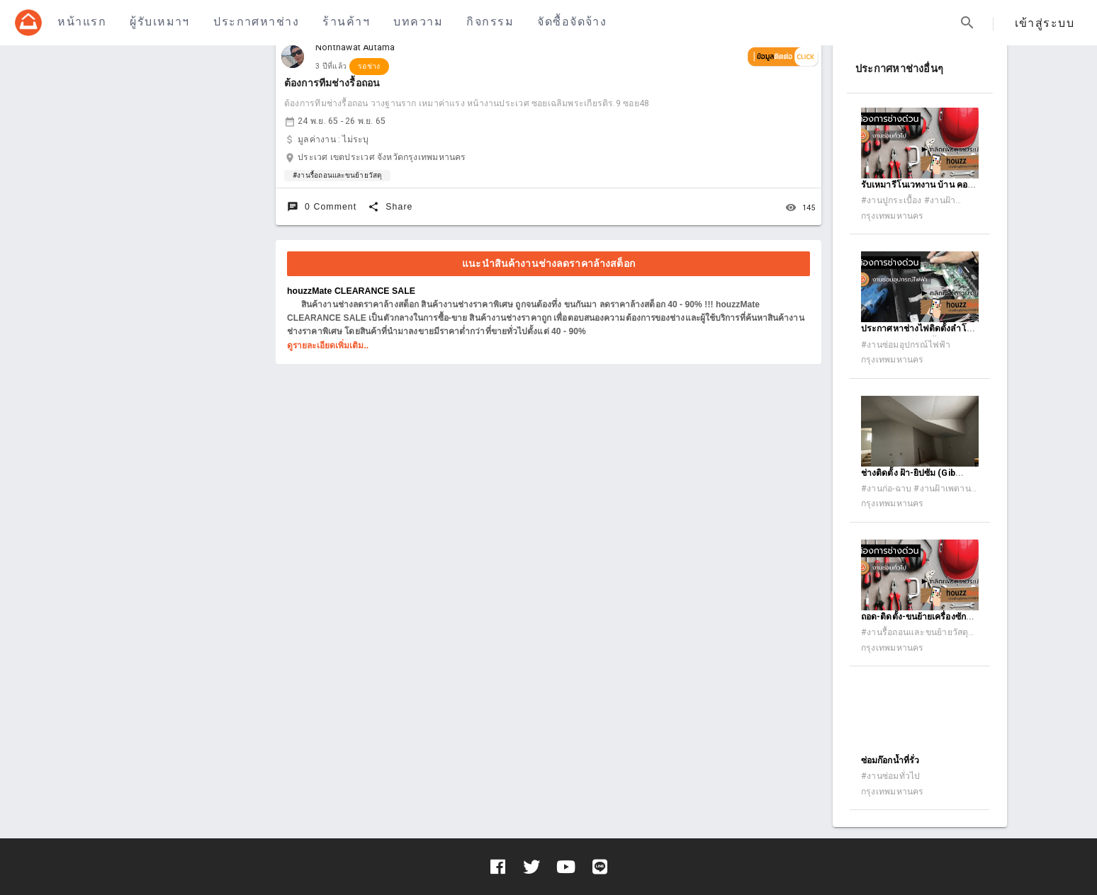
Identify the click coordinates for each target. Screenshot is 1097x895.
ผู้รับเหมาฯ (159, 22)
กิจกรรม (490, 22)
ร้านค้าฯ (346, 22)
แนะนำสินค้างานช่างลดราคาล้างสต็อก (548, 263)
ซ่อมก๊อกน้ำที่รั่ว (890, 760)
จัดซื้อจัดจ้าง (572, 22)
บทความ (418, 22)
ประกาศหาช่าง (256, 22)
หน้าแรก (81, 22)
